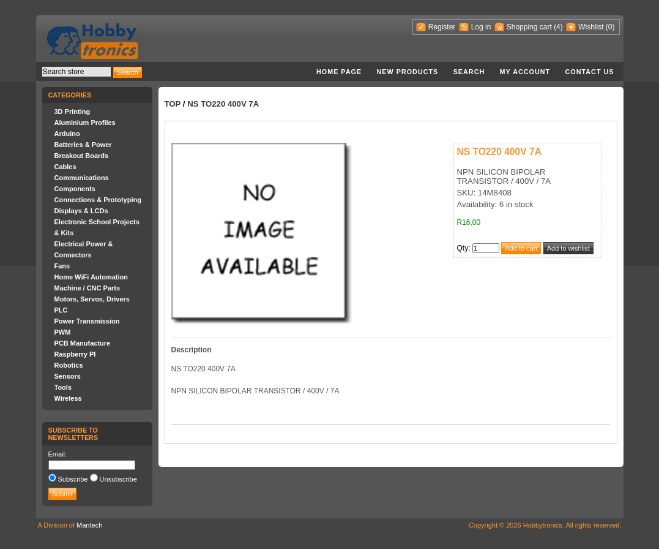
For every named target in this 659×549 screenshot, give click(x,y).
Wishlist (590, 27)
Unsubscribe (118, 479)
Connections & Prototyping (97, 199)
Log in (481, 27)
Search (469, 71)
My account (525, 71)
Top (173, 103)
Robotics (68, 365)
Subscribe (73, 479)
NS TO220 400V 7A (223, 103)
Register (442, 27)
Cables (65, 166)
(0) (610, 27)
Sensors (67, 376)
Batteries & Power (83, 144)
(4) (558, 27)
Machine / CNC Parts (87, 288)
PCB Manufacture (82, 343)
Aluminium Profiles (85, 122)
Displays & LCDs (81, 210)
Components (74, 188)
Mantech (89, 525)
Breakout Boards (81, 155)
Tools (63, 387)
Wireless (68, 398)
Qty (463, 248)
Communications (81, 177)
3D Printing (72, 111)
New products (408, 71)
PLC (61, 310)
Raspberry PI (75, 354)
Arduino (67, 133)
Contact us (589, 71)
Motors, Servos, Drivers (92, 299)
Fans (62, 266)
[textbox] (76, 72)
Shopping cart (529, 27)
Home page (339, 71)
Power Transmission (87, 321)
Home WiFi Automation (91, 277)
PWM (62, 332)
